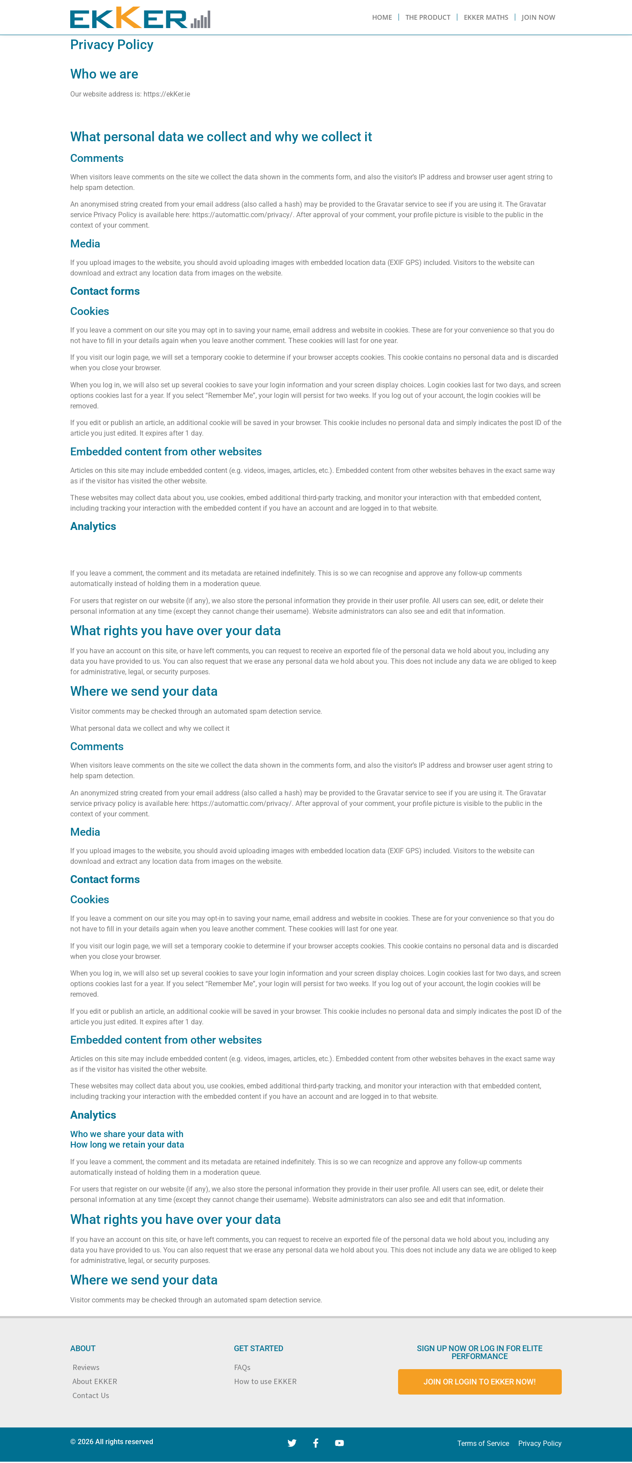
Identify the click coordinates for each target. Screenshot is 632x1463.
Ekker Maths (486, 17)
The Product (428, 17)
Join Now (538, 17)
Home (382, 17)
